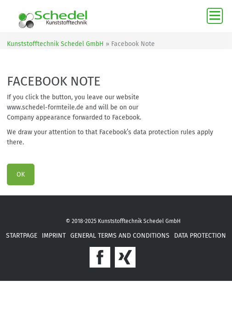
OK (21, 174)
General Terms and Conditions (120, 236)
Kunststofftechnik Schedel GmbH (55, 44)
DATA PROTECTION (200, 236)
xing (125, 257)
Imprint (54, 236)
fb (100, 257)
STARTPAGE (21, 236)
